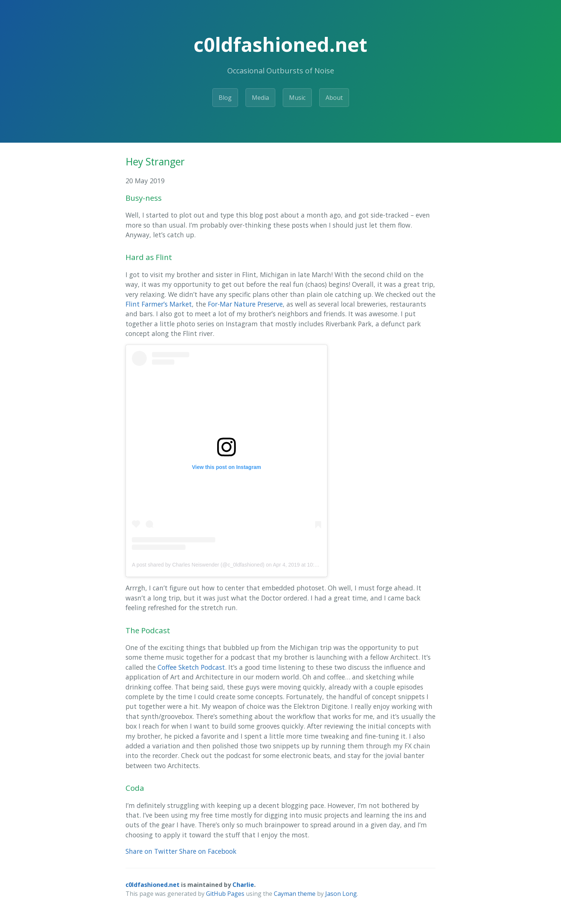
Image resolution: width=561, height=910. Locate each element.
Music (297, 97)
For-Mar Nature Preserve (245, 303)
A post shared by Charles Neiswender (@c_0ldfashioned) (198, 565)
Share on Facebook (208, 851)
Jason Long (341, 894)
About (334, 97)
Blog (225, 97)
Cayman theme (295, 894)
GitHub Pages (225, 894)
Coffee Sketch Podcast (191, 667)
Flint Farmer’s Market (159, 303)
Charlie (243, 885)
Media (260, 97)
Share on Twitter (151, 851)
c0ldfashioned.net (153, 885)
